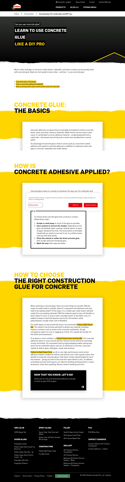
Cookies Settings (62, 476)
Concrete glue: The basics (26, 81)
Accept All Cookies (91, 205)
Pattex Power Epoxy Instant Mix (69, 338)
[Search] (109, 7)
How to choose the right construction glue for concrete (38, 86)
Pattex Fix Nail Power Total (41, 352)
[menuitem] (37, 7)
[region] (63, 202)
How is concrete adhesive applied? (29, 84)
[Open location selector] (63, 2)
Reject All (75, 205)
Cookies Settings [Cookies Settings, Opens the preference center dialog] (33, 205)
